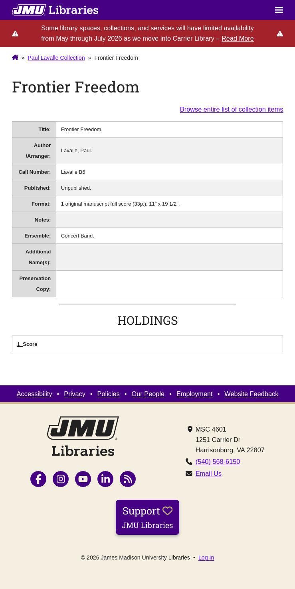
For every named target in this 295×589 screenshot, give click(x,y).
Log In (206, 557)
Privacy (74, 393)
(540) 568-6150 (218, 461)
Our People (148, 393)
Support (147, 517)
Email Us (209, 473)
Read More (238, 38)
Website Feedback (251, 393)
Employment (194, 393)
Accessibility (34, 393)
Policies (108, 393)
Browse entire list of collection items (231, 109)
